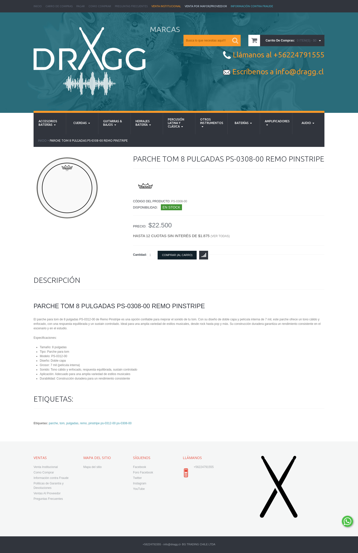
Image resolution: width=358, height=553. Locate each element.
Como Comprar (100, 6)
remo (83, 423)
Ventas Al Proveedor (47, 493)
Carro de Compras (59, 6)
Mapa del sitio (92, 467)
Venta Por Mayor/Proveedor (206, 6)
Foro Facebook (143, 472)
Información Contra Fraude (252, 6)
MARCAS (165, 29)
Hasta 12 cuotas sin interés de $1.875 (181, 236)
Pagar (80, 6)
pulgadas (72, 423)
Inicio (38, 6)
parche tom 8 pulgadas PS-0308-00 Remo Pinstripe (89, 140)
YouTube (139, 489)
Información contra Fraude (51, 478)
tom (62, 423)
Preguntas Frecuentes (131, 6)
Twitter (137, 478)
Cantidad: (144, 255)
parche (53, 423)
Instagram (139, 483)
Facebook (139, 467)
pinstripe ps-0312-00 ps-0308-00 (110, 423)
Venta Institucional (166, 6)
